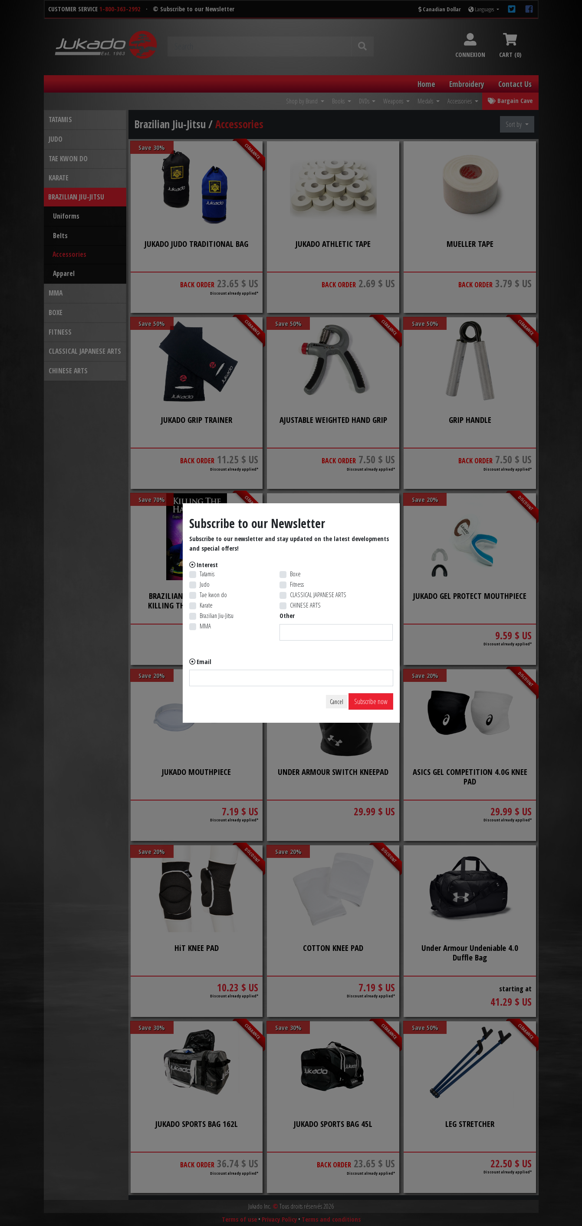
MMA (205, 626)
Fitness (297, 584)
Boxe (295, 574)
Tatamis (207, 574)
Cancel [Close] (336, 702)
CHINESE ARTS (305, 605)
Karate (206, 605)
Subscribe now (371, 701)
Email (204, 662)
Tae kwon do (213, 595)
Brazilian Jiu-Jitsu (216, 615)
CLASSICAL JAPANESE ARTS (318, 595)
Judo (205, 584)
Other (287, 615)
